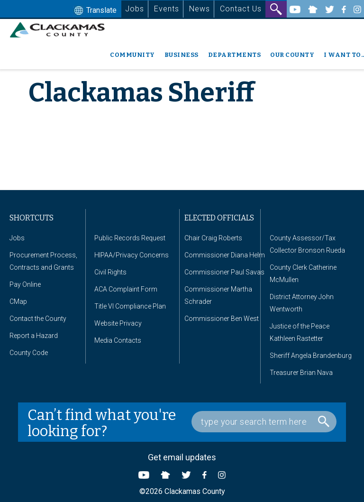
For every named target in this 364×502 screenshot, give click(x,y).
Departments (234, 54)
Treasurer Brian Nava (301, 372)
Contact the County (37, 318)
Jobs (134, 8)
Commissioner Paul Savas (224, 272)
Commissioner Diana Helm (224, 255)
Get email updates (182, 457)
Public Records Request (129, 238)
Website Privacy (118, 323)
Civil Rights (110, 272)
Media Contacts (117, 340)
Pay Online (25, 284)
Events (166, 8)
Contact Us (241, 8)
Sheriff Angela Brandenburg (311, 355)
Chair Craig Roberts (213, 238)
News (199, 8)
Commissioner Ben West (221, 318)
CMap (18, 301)
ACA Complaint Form (125, 289)
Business (181, 54)
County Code (28, 352)
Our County (292, 54)
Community (132, 54)
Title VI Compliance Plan (130, 306)
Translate (94, 11)
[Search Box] (264, 421)
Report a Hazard (33, 335)
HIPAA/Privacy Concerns (131, 255)
